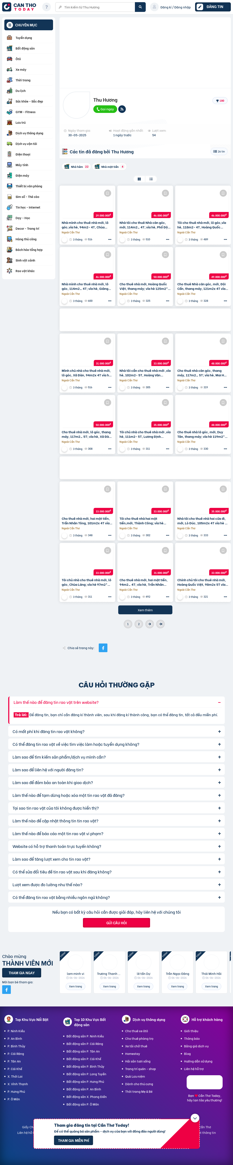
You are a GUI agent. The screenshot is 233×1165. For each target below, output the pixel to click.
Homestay (132, 1053)
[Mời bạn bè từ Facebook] (6, 989)
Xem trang (75, 986)
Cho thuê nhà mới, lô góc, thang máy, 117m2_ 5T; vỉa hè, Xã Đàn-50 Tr (87, 434)
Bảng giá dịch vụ (196, 1046)
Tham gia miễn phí (73, 1140)
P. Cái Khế (15, 1068)
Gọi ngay (105, 108)
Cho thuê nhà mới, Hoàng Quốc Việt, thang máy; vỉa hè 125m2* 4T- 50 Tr (144, 286)
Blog (187, 1053)
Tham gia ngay (22, 972)
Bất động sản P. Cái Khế (83, 1058)
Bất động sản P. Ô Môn (82, 1104)
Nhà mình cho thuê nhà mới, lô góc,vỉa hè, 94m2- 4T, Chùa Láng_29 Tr (85, 224)
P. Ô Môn (14, 1099)
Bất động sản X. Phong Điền (86, 1096)
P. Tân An (14, 1061)
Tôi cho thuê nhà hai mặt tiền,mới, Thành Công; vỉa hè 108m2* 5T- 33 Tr (141, 520)
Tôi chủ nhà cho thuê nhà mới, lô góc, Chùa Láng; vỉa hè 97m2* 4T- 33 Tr (86, 582)
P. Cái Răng (16, 1053)
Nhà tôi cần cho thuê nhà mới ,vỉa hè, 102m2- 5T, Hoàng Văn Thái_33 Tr (145, 372)
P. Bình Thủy (16, 1046)
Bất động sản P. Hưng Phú (85, 1081)
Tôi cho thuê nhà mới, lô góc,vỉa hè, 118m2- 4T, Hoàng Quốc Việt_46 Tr (201, 224)
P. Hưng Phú (16, 1091)
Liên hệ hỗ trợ (194, 1068)
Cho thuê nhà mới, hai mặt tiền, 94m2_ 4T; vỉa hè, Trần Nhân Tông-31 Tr (144, 582)
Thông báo (192, 1038)
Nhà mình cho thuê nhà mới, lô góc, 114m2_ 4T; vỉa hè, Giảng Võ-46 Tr (85, 286)
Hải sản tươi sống (137, 1061)
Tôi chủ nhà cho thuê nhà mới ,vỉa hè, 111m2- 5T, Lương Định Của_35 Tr (145, 434)
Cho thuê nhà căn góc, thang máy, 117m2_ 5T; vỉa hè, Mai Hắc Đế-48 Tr (202, 372)
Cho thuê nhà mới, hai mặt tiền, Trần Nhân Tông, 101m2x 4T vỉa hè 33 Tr (86, 520)
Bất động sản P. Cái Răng (84, 1043)
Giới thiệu (191, 1031)
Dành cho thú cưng (139, 1084)
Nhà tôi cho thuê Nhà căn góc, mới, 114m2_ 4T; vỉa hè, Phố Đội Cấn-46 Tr (144, 224)
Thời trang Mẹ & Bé (138, 1091)
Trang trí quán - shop (140, 1068)
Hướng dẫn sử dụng (198, 1061)
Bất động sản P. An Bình (83, 1089)
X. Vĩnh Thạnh (18, 1084)
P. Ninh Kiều (16, 1031)
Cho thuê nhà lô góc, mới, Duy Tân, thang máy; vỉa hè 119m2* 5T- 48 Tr (201, 434)
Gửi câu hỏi (116, 922)
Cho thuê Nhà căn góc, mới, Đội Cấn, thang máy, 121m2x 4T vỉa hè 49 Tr (201, 286)
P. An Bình (15, 1038)
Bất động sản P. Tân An (83, 1051)
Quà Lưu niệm (135, 1076)
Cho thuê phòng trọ (139, 1038)
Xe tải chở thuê (136, 1046)
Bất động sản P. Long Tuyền (86, 1074)
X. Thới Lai (15, 1076)
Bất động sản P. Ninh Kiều (85, 1036)
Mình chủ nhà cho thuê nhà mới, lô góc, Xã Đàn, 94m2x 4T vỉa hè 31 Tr (86, 372)
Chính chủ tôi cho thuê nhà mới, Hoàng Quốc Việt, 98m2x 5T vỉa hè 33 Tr (201, 582)
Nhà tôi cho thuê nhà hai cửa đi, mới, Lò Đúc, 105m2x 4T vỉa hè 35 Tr (203, 520)
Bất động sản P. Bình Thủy (85, 1066)
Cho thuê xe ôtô (136, 1031)
